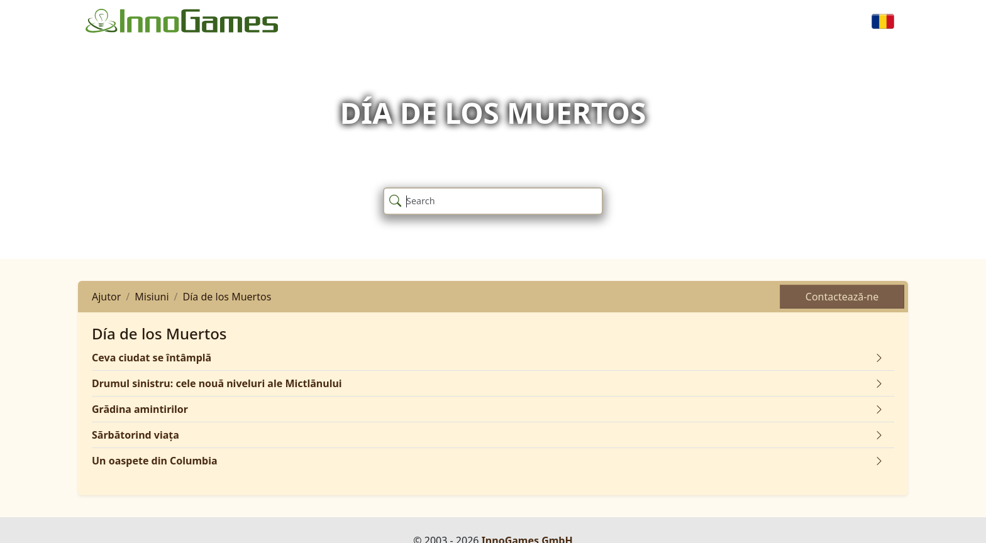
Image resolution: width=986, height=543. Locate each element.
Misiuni (152, 297)
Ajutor (106, 297)
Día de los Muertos (227, 297)
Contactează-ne (842, 297)
